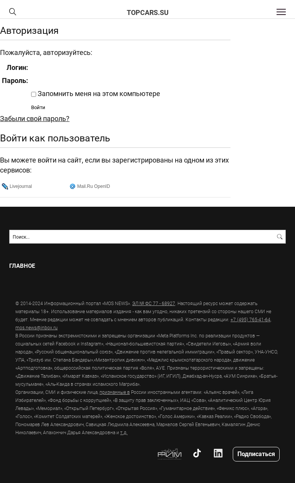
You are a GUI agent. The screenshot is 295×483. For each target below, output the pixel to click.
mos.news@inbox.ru (36, 327)
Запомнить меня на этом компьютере (98, 93)
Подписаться (256, 454)
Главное (22, 266)
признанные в (114, 392)
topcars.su (148, 12)
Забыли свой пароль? (35, 118)
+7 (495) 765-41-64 (250, 319)
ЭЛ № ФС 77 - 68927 (153, 303)
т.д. (124, 432)
